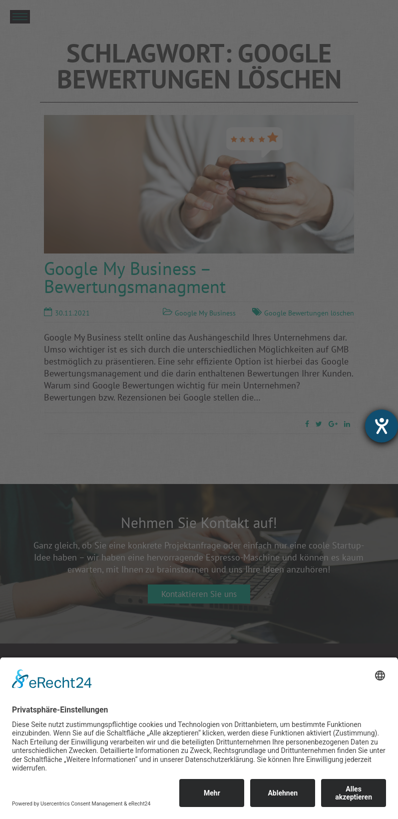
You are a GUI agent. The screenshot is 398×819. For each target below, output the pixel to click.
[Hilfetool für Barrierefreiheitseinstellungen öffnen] (381, 426)
